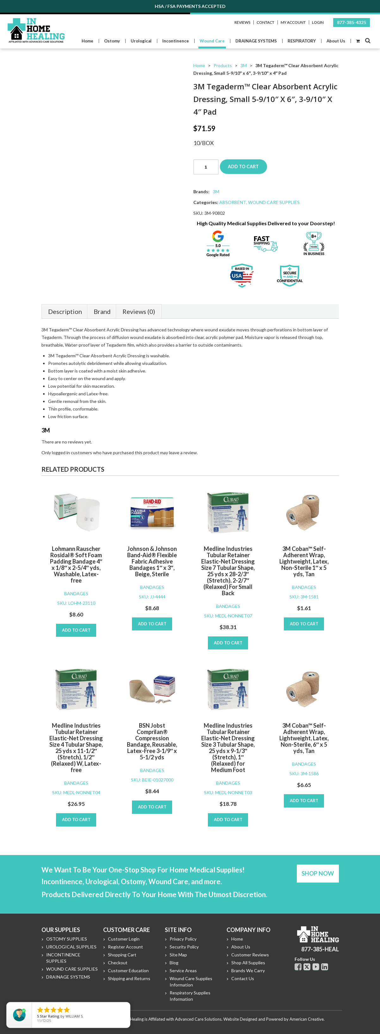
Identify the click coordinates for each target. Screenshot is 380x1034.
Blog (174, 962)
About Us (240, 946)
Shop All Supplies (248, 962)
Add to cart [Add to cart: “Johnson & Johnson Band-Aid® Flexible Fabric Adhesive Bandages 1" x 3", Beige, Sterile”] (152, 623)
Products (223, 65)
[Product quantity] (206, 167)
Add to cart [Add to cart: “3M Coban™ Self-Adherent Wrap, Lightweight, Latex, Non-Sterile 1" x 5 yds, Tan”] (304, 623)
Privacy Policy (183, 938)
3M (243, 65)
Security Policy (184, 946)
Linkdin (324, 966)
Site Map (178, 954)
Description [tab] (65, 311)
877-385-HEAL (320, 949)
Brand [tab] (102, 311)
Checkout (118, 962)
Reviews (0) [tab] (138, 311)
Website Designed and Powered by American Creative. (274, 1019)
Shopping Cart (122, 954)
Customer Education (128, 970)
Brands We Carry (248, 970)
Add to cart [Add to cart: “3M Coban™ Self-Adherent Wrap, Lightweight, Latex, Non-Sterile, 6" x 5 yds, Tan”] (304, 800)
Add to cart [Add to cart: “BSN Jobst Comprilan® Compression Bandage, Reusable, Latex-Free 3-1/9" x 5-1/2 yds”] (152, 806)
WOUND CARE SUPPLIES (274, 202)
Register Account (125, 946)
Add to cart (243, 166)
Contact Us (242, 978)
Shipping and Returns (129, 978)
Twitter (306, 966)
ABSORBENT (232, 202)
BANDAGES (76, 593)
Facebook (298, 966)
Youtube (315, 966)
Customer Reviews (250, 954)
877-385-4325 (351, 22)
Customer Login (124, 938)
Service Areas (183, 970)
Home (199, 65)
